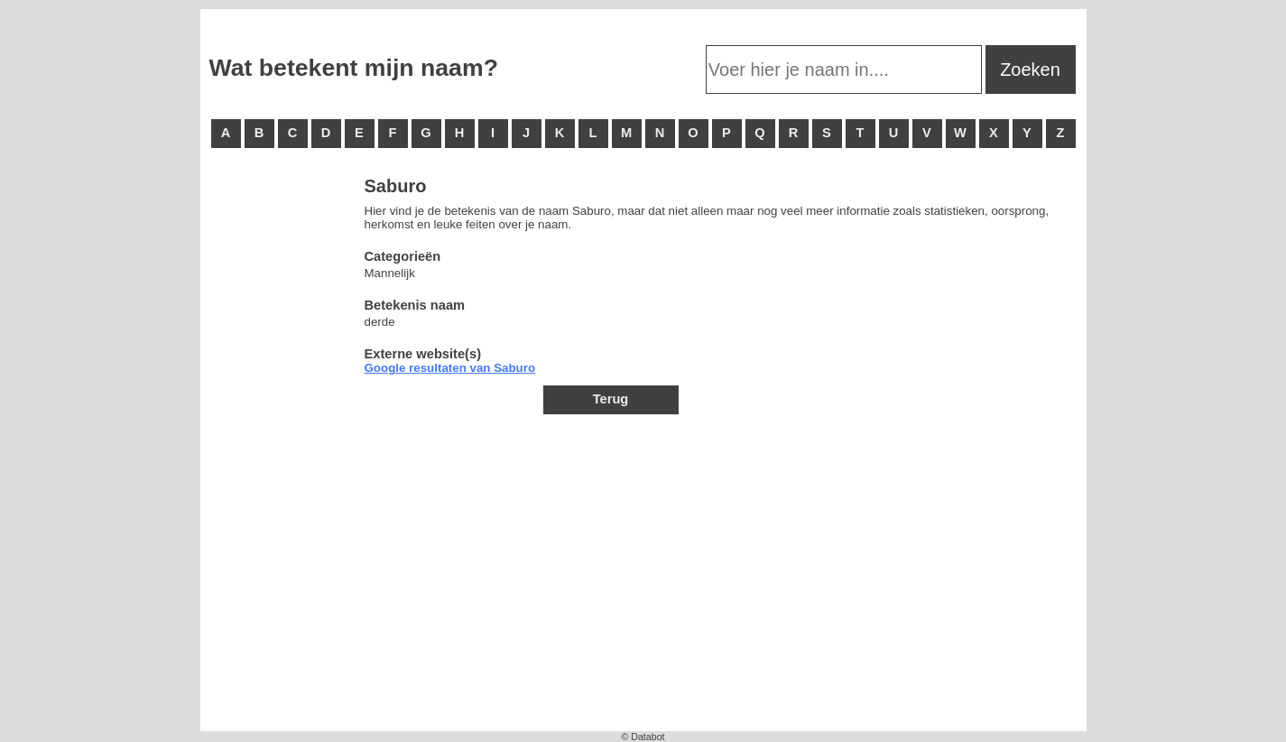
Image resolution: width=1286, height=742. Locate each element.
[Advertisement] (281, 451)
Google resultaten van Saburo (450, 368)
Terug (611, 399)
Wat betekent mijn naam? (353, 67)
